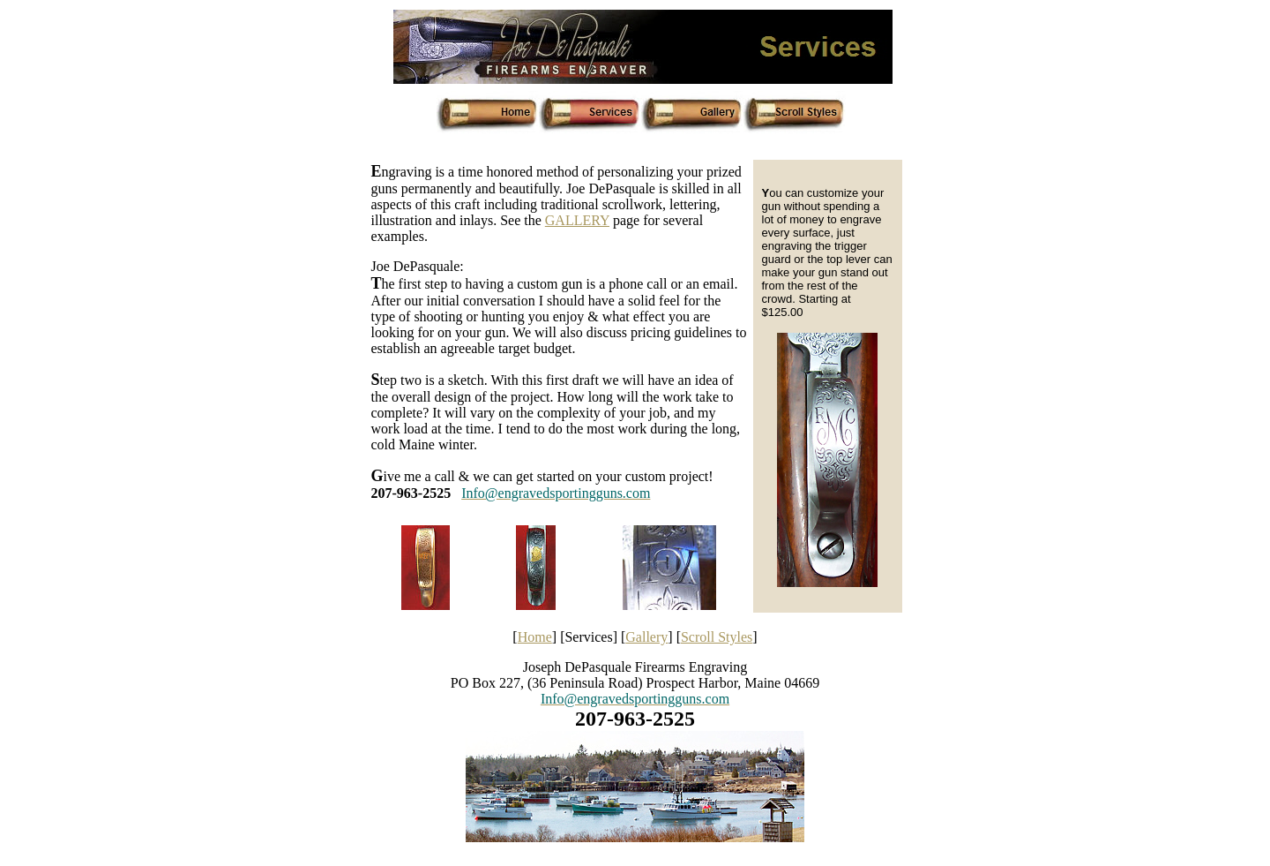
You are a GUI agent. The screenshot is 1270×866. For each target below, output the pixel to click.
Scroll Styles (716, 636)
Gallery (646, 636)
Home (535, 636)
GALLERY (577, 220)
